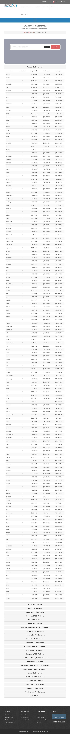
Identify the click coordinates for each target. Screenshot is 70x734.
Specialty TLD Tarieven (35, 612)
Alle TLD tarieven (35, 696)
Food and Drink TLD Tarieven (35, 646)
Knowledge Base (25, 717)
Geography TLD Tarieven (35, 654)
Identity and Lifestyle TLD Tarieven (35, 658)
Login (57, 2)
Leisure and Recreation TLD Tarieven (35, 665)
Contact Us (24, 715)
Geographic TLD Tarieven (35, 650)
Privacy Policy (40, 717)
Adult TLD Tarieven (35, 623)
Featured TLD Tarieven (35, 642)
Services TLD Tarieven (35, 680)
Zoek (55, 47)
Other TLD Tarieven (35, 620)
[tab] (35, 67)
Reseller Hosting (9, 717)
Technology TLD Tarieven (35, 692)
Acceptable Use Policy (42, 720)
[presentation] (39, 53)
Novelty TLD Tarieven (35, 673)
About (52, 7)
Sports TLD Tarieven (35, 688)
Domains (46, 7)
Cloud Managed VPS (10, 720)
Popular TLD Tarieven (35, 67)
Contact (23, 14)
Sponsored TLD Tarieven (35, 616)
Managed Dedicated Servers (10, 723)
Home (22, 7)
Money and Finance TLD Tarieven (35, 669)
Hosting (28, 7)
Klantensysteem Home (29, 32)
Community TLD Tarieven (35, 635)
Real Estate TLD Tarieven (35, 677)
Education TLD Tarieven (35, 639)
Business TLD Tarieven (35, 631)
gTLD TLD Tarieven (35, 604)
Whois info (39, 722)
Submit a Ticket (25, 720)
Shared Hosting (8, 715)
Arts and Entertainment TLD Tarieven (35, 627)
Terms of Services (41, 715)
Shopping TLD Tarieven (35, 684)
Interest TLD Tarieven (35, 661)
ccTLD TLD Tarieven (35, 608)
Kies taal (63, 2)
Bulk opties (46, 47)
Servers (37, 7)
